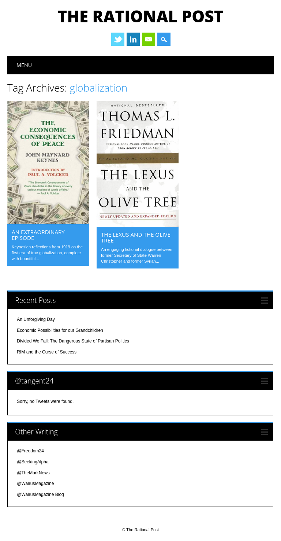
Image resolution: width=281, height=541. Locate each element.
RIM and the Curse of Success (46, 352)
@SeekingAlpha (32, 461)
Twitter (117, 39)
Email (148, 39)
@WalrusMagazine (35, 483)
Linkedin (133, 39)
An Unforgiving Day (36, 319)
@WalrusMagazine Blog (40, 494)
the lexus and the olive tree (136, 237)
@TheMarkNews (33, 472)
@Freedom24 (30, 450)
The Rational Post (140, 16)
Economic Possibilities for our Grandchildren (60, 330)
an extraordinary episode (38, 234)
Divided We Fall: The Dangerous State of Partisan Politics (73, 341)
